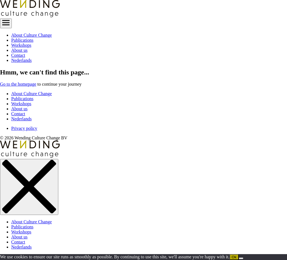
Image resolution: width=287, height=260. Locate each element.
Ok (234, 257)
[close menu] (29, 187)
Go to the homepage (18, 84)
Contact (18, 55)
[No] (241, 258)
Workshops (21, 45)
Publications (22, 40)
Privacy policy (24, 128)
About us (19, 50)
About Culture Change (31, 35)
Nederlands (21, 60)
